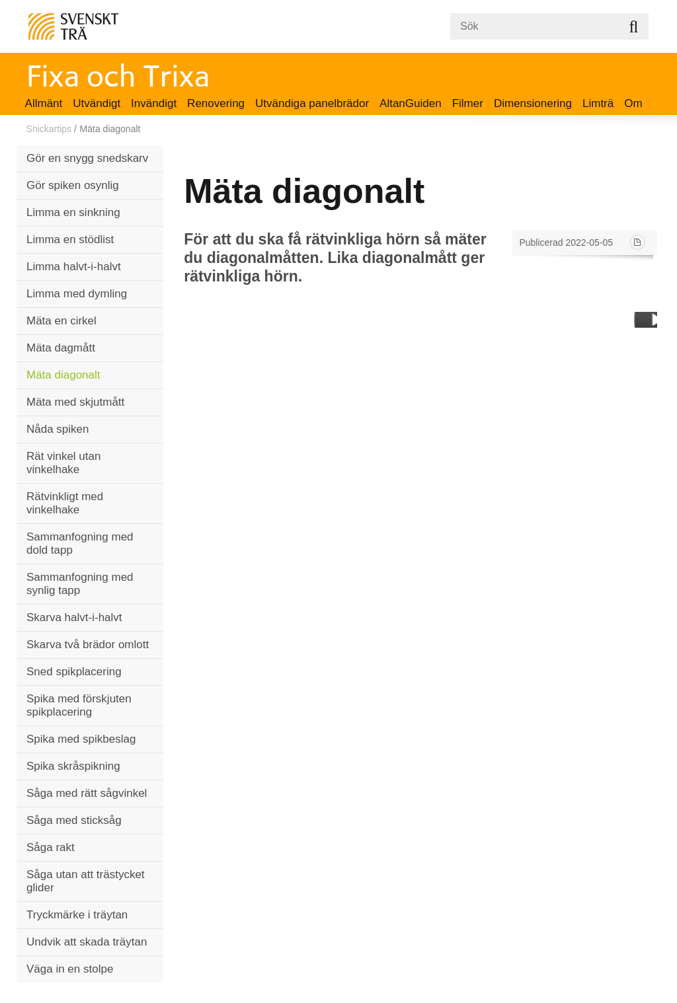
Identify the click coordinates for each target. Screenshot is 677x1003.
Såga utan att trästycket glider (85, 881)
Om (633, 103)
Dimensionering (533, 103)
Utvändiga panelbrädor (312, 103)
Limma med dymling (76, 293)
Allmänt (44, 103)
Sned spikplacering (74, 671)
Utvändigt (96, 103)
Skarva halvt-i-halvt (74, 617)
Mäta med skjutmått (75, 402)
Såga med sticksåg (74, 820)
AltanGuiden (410, 103)
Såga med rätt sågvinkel (86, 793)
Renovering (216, 103)
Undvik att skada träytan (86, 942)
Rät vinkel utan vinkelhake (63, 463)
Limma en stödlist (70, 239)
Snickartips (48, 129)
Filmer (467, 103)
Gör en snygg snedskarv (87, 158)
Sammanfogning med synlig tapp (80, 584)
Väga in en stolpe (69, 969)
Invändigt (154, 103)
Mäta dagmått (60, 348)
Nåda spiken (57, 429)
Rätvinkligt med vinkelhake (64, 503)
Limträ (598, 103)
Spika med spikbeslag (81, 739)
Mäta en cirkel (61, 321)
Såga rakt (50, 847)
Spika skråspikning (73, 766)
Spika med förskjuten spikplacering (79, 705)
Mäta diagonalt (63, 375)
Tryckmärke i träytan (77, 915)
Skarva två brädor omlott (87, 644)
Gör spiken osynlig (72, 185)
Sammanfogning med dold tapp (80, 543)
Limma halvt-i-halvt (73, 266)
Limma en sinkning (73, 212)
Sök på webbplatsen (634, 26)
